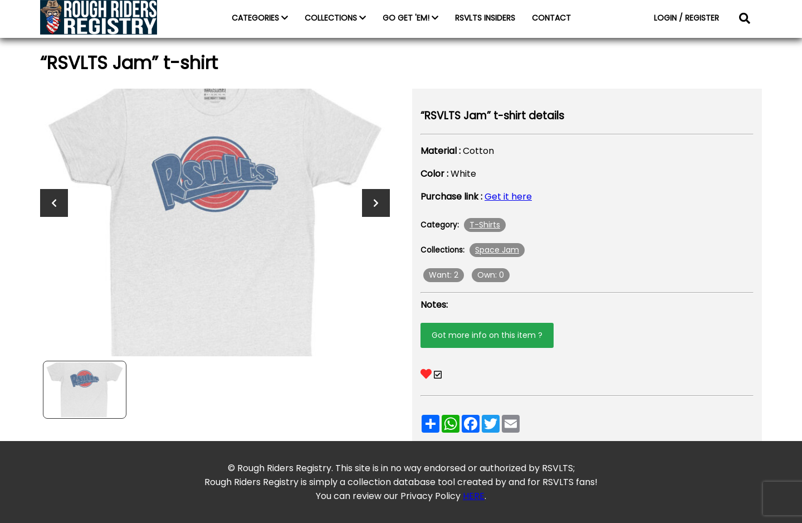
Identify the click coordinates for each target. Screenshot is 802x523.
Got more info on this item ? (487, 335)
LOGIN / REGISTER (686, 17)
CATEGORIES (260, 17)
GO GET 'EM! (410, 17)
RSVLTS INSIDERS (485, 17)
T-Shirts (485, 224)
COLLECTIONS (335, 17)
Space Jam (497, 249)
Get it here (508, 196)
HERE (474, 496)
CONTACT (551, 17)
